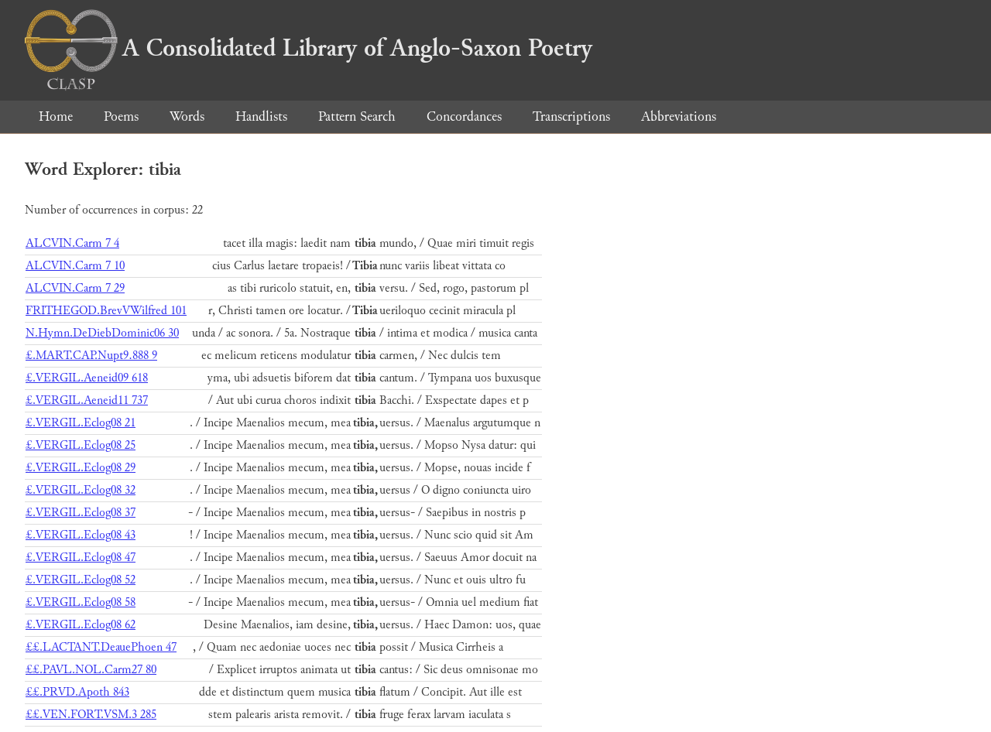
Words (187, 116)
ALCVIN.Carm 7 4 (72, 243)
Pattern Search (357, 116)
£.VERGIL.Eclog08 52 (80, 580)
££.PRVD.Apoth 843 (77, 692)
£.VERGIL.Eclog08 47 (80, 557)
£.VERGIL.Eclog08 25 (80, 445)
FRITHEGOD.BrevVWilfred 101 (106, 311)
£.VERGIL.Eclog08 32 (80, 490)
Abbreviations (678, 116)
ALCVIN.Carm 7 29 (75, 288)
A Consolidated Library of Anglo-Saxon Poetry (308, 48)
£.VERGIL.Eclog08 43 (80, 535)
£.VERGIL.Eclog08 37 (80, 513)
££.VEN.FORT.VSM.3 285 (91, 714)
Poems (121, 116)
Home (56, 116)
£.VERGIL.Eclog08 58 (80, 602)
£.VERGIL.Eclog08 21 (80, 423)
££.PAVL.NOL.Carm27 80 (91, 670)
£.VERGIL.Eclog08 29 (80, 468)
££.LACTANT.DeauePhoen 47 (101, 647)
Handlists (261, 116)
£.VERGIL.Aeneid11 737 (87, 400)
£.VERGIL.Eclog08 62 (80, 625)
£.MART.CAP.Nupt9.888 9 (91, 355)
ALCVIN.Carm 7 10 (75, 266)
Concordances (464, 116)
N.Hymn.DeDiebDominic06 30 (102, 333)
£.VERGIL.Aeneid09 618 (87, 378)
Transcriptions (571, 116)
